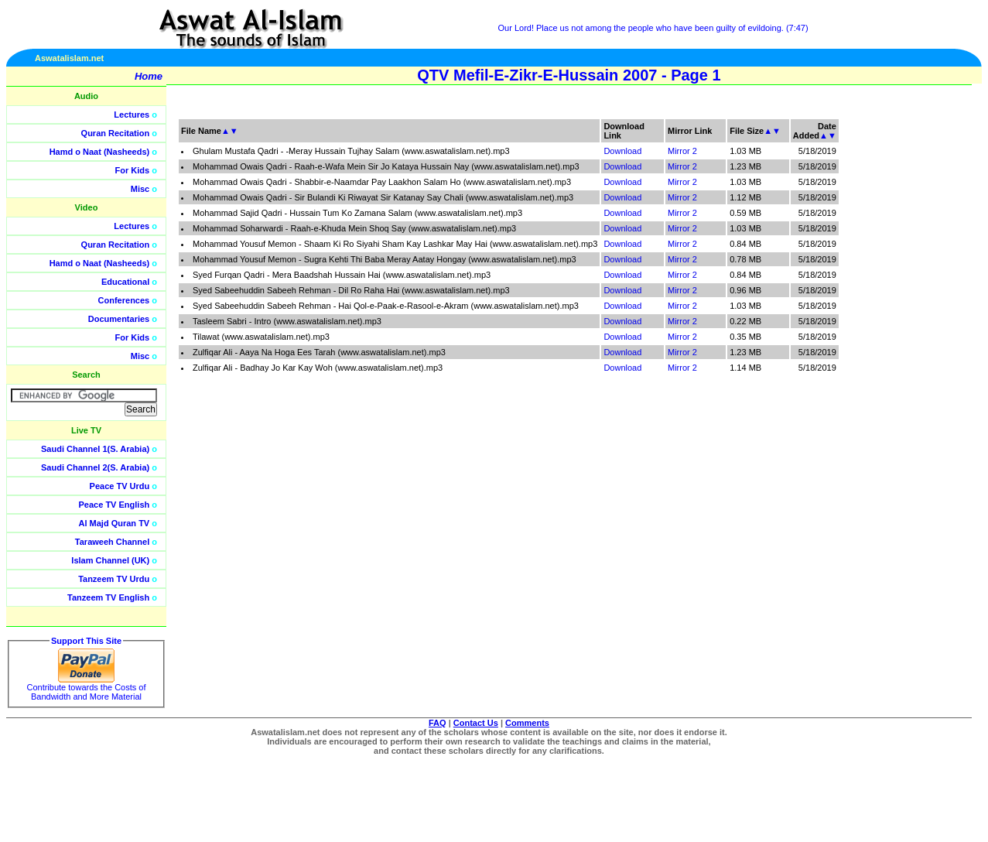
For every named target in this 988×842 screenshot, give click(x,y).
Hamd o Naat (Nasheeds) (100, 151)
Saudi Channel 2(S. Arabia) (95, 467)
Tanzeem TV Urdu (113, 579)
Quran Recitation (115, 133)
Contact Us (475, 722)
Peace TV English (114, 504)
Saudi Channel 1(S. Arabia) (95, 449)
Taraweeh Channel (112, 541)
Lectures (131, 114)
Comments (527, 722)
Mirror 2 (682, 151)
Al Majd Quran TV (114, 523)
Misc (140, 188)
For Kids (132, 170)
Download (622, 151)
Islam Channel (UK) (110, 560)
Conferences (124, 300)
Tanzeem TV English (108, 597)
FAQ (437, 722)
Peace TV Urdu (120, 486)
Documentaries (118, 318)
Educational (125, 281)
